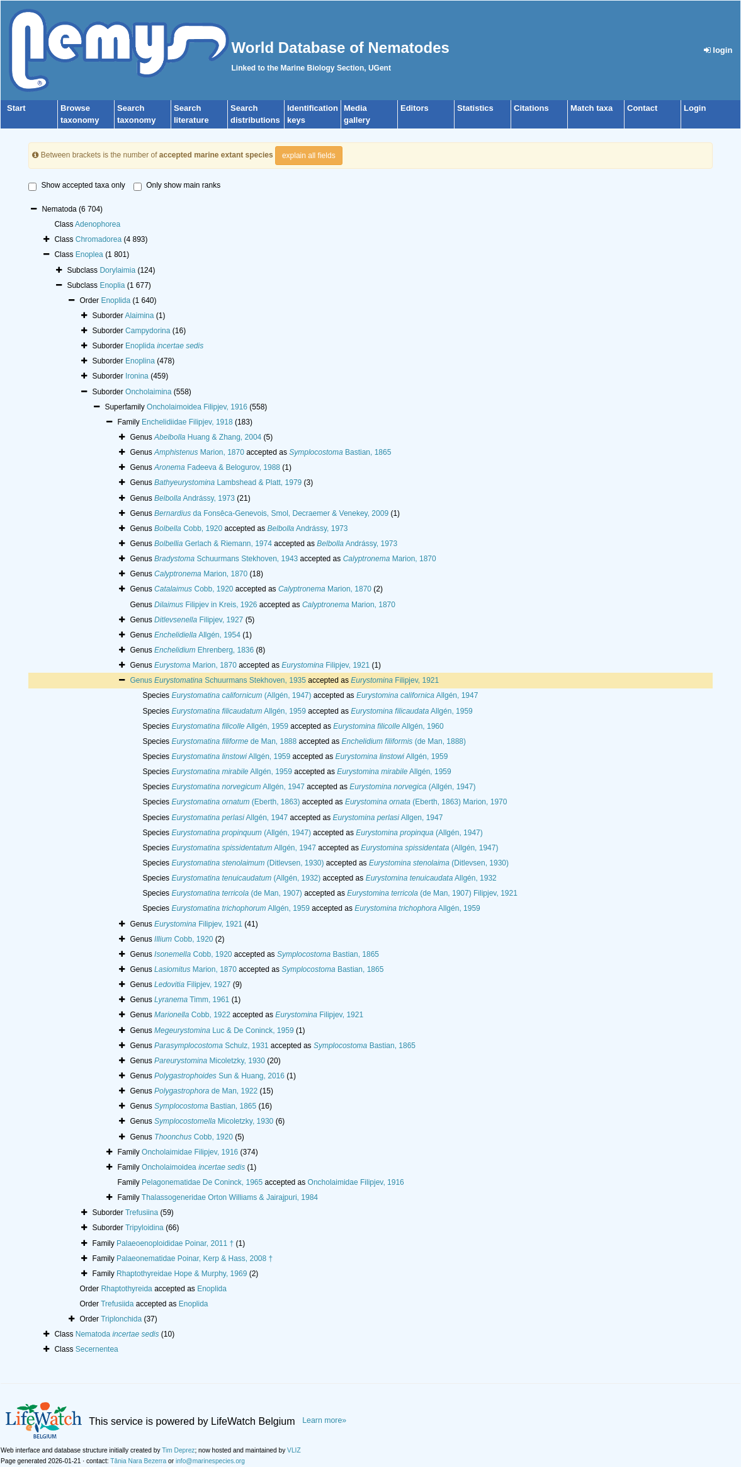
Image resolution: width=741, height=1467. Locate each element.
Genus (142, 680)
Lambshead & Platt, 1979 (228, 482)
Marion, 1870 (199, 452)
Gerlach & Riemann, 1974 (213, 543)
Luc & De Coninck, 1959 (223, 1030)
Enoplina (140, 361)
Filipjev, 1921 (325, 665)
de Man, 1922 (205, 1091)
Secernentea (97, 1349)
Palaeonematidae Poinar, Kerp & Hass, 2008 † (194, 1258)
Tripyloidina (144, 1227)
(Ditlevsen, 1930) (247, 863)
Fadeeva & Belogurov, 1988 (217, 467)
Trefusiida (117, 1303)
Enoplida (115, 300)
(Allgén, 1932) (245, 878)
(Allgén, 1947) (241, 695)
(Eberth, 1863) (235, 801)
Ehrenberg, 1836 (204, 650)
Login (695, 108)
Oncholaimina (148, 391)
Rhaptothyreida (126, 1288)
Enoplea (89, 254)
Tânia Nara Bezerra (138, 1461)
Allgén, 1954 (197, 635)
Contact (642, 108)
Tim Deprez (178, 1450)
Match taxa (591, 108)
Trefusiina (141, 1212)
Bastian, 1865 (340, 452)
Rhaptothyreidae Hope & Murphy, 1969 (181, 1273)
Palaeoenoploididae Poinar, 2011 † (175, 1243)
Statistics (475, 108)
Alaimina (139, 315)
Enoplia (112, 285)
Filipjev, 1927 (198, 619)
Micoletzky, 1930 (209, 1060)
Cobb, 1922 (192, 1014)
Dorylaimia (117, 270)
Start (16, 108)
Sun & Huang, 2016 (219, 1075)
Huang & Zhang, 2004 (207, 437)
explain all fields (309, 155)
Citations (531, 108)
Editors (414, 108)
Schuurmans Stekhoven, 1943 (226, 558)
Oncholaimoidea (193, 1167)
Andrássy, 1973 (194, 498)
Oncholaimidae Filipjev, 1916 (190, 1152)
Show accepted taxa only (76, 186)
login (718, 50)
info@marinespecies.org (210, 1461)
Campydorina (147, 330)
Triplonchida (121, 1319)
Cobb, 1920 (188, 528)
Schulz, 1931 (211, 1045)
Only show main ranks (176, 186)
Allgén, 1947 (417, 695)
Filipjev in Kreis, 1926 (205, 604)
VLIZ (294, 1450)
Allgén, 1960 (388, 726)
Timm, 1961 (191, 999)
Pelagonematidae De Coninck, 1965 (202, 1182)
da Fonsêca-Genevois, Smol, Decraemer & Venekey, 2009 (271, 513)
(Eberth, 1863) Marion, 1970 (426, 801)
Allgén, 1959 (238, 711)
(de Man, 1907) (236, 893)
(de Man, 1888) (404, 741)
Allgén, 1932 (431, 878)
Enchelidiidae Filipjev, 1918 (187, 422)
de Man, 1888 (234, 741)
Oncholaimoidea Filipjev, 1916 (197, 406)
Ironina (137, 376)
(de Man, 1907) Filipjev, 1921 (432, 893)
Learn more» (324, 1420)
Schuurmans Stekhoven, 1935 (230, 680)
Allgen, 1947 (388, 817)
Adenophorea (97, 224)
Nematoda (117, 1334)
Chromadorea (99, 239)
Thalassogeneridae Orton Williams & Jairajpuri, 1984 (230, 1197)
